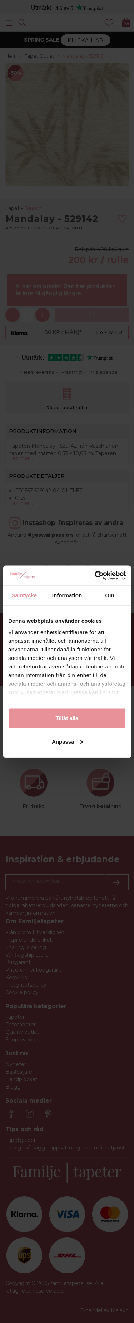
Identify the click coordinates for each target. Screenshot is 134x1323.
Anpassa (67, 741)
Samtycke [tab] (24, 595)
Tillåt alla (67, 718)
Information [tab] (67, 595)
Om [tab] (109, 595)
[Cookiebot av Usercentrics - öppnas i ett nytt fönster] (95, 575)
